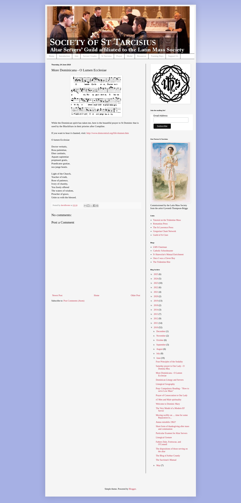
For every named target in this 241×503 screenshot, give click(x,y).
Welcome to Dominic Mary (168, 404)
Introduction (64, 56)
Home (51, 56)
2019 (156, 301)
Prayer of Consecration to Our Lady (171, 395)
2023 (156, 283)
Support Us (173, 56)
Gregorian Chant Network (164, 231)
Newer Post (57, 295)
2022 (156, 287)
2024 (156, 278)
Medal (130, 56)
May (158, 465)
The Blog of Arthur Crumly (168, 456)
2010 (156, 327)
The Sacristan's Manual (166, 460)
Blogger (132, 489)
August (159, 349)
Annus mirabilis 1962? (166, 422)
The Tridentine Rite (161, 262)
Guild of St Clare (160, 235)
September (161, 345)
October (160, 340)
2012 (156, 318)
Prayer (119, 56)
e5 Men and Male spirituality (168, 399)
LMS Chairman (160, 247)
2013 (156, 314)
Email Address (161, 115)
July (158, 353)
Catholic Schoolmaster (163, 251)
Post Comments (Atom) (74, 301)
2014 (156, 310)
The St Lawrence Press (163, 227)
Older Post (135, 295)
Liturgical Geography (165, 384)
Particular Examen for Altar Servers (171, 433)
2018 (156, 305)
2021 (156, 292)
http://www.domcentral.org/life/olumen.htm (108, 133)
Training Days (157, 56)
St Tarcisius (106, 56)
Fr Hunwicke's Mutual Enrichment (168, 254)
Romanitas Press (160, 224)
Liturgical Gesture (164, 437)
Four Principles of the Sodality (169, 361)
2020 (156, 296)
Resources (141, 56)
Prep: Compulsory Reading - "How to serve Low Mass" (172, 389)
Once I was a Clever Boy (164, 258)
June (158, 358)
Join (76, 56)
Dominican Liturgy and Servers (170, 380)
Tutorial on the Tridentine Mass (167, 220)
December (161, 331)
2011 (156, 323)
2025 (156, 274)
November (161, 336)
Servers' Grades (90, 56)
